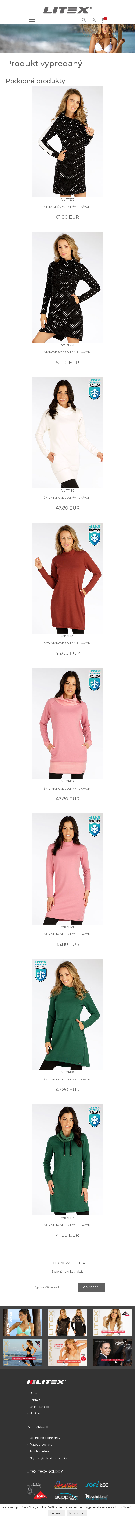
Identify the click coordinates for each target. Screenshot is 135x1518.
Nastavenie (77, 1513)
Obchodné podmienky (43, 1438)
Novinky (34, 1413)
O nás (32, 1393)
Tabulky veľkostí (39, 1451)
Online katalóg (38, 1406)
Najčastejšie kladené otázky (47, 1458)
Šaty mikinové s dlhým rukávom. (67, 497)
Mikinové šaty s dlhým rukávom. (67, 206)
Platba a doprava (39, 1444)
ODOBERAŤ (91, 1287)
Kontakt (33, 1400)
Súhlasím (56, 1513)
